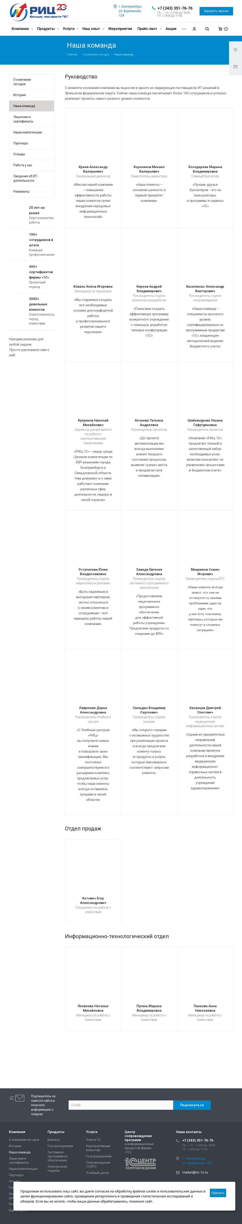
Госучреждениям (60, 1146)
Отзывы (19, 154)
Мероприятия (120, 29)
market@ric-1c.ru (195, 1172)
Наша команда (24, 106)
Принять (218, 1193)
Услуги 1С (93, 1140)
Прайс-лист (149, 29)
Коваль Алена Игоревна (93, 287)
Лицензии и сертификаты (23, 119)
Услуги (71, 29)
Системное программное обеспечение (58, 1156)
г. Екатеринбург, (130, 6)
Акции (171, 29)
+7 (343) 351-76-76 (175, 8)
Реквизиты (21, 191)
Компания (22, 29)
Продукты (48, 29)
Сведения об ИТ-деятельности (25, 178)
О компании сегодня (22, 82)
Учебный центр (97, 1173)
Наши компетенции (27, 132)
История (19, 95)
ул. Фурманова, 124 (197, 1163)
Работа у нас (22, 165)
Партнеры (20, 143)
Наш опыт (93, 29)
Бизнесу (54, 1140)
